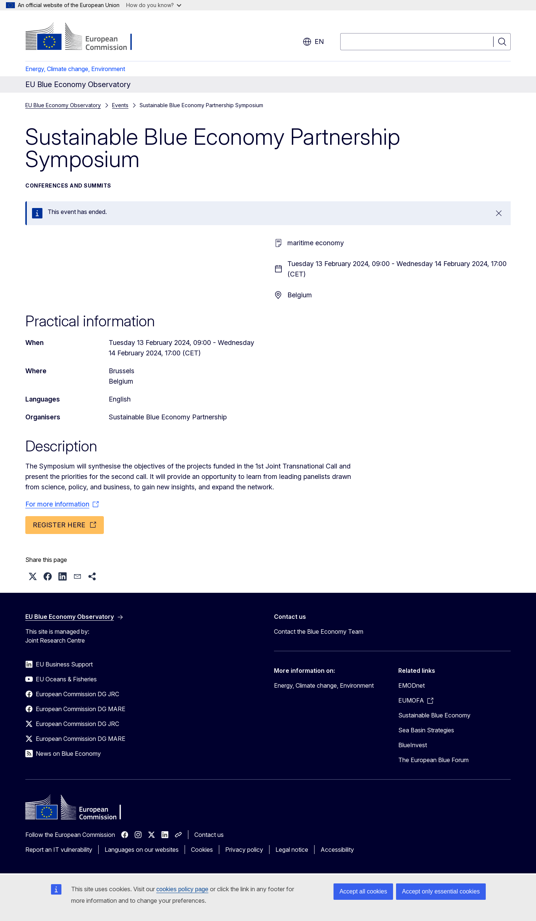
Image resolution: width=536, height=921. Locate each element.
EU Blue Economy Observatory (63, 105)
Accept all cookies (363, 891)
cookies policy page (182, 889)
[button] (33, 576)
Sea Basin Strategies (426, 730)
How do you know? (153, 5)
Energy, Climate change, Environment (75, 69)
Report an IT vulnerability (58, 849)
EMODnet (411, 685)
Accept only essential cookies (441, 891)
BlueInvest (412, 745)
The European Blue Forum (433, 760)
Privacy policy (244, 849)
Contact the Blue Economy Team (318, 631)
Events (120, 105)
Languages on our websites (142, 849)
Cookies (202, 849)
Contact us (209, 834)
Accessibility (337, 849)
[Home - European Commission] (85, 37)
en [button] (313, 41)
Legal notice (291, 849)
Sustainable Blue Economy (434, 715)
